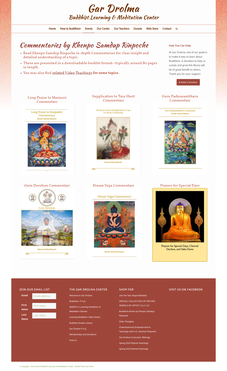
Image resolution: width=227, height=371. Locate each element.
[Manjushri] (47, 139)
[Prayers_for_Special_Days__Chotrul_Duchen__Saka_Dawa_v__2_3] (179, 225)
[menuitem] (52, 29)
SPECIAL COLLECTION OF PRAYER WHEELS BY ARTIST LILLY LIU (137, 303)
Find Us (73, 340)
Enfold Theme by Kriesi (84, 366)
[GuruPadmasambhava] (180, 138)
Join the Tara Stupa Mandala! (133, 295)
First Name (24, 307)
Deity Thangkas (126, 321)
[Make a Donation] (188, 82)
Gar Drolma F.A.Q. (78, 328)
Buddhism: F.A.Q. (77, 301)
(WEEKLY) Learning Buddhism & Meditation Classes (84, 309)
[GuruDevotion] (47, 223)
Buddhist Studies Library (80, 323)
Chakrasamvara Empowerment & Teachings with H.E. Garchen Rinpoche (137, 329)
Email (24, 295)
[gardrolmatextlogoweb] (113, 12)
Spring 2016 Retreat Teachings (133, 343)
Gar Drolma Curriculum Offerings (134, 337)
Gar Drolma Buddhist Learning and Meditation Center (52, 366)
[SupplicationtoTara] (113, 138)
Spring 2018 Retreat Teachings (133, 349)
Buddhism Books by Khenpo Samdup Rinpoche (136, 313)
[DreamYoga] (113, 223)
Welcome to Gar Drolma (80, 295)
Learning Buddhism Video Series (84, 317)
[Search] (175, 29)
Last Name (24, 316)
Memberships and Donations (82, 334)
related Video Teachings (72, 73)
